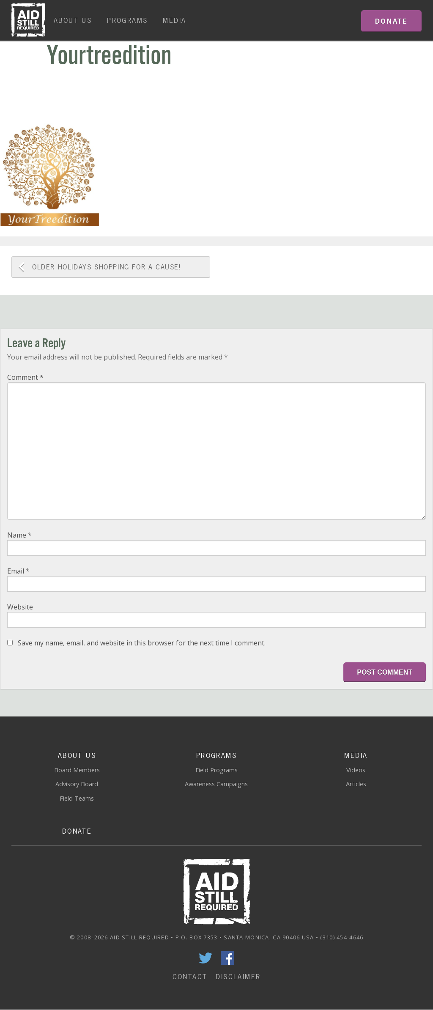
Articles (356, 784)
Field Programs (216, 770)
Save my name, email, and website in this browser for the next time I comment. (142, 643)
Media (174, 20)
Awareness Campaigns (216, 784)
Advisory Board (76, 784)
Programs (127, 20)
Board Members (77, 770)
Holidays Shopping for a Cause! (106, 267)
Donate (77, 831)
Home (28, 20)
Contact (190, 976)
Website (20, 607)
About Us (73, 20)
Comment (25, 377)
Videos (355, 770)
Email (18, 571)
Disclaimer (238, 976)
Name (19, 535)
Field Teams (77, 798)
